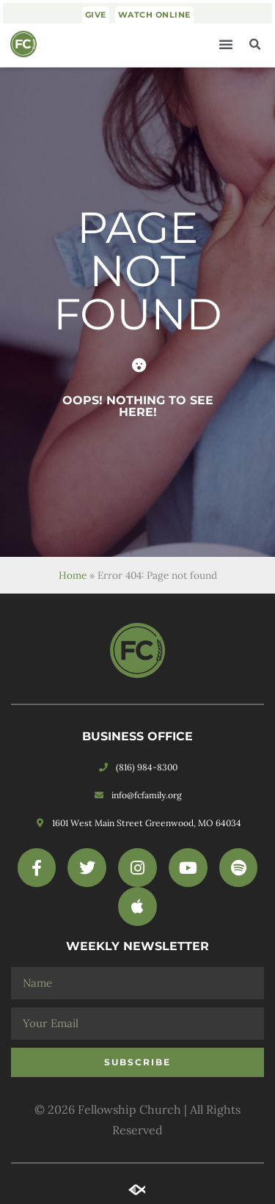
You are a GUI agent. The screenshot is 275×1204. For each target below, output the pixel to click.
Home (73, 575)
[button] (226, 44)
